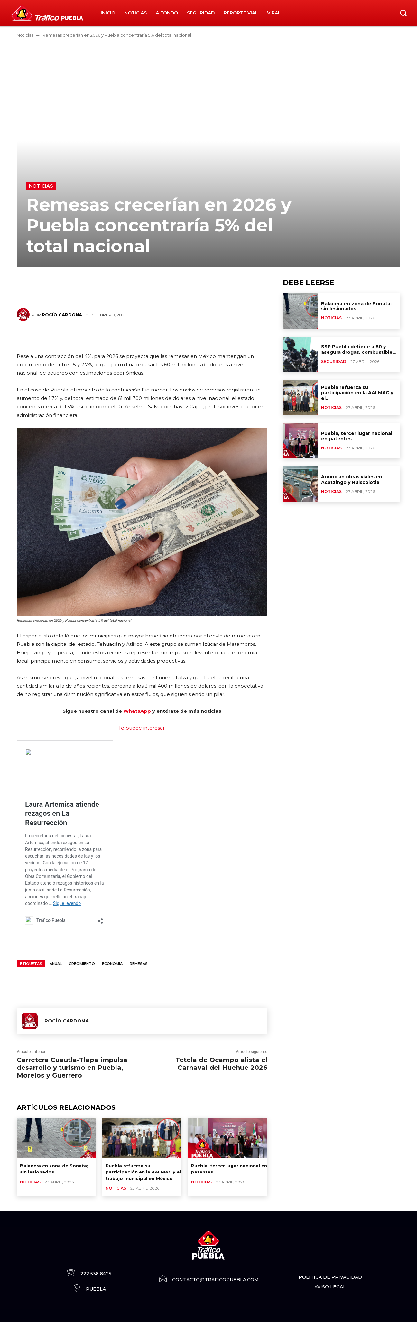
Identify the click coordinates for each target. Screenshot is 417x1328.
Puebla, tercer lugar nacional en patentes (356, 436)
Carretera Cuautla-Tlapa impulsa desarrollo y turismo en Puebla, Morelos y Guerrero (72, 1067)
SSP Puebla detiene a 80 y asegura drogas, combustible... (358, 349)
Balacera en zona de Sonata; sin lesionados (57, 1169)
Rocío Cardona (62, 314)
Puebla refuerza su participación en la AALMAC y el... (357, 392)
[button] (403, 13)
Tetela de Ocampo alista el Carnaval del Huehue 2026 (221, 1063)
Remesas (139, 963)
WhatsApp (137, 711)
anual (56, 963)
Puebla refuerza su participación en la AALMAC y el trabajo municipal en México (143, 1175)
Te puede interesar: (142, 728)
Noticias (25, 35)
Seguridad (333, 361)
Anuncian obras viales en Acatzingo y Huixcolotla (351, 479)
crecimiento (82, 963)
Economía (112, 963)
